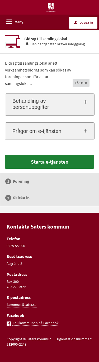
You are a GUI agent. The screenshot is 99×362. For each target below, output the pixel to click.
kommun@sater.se (21, 304)
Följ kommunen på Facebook (36, 322)
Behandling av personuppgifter (30, 104)
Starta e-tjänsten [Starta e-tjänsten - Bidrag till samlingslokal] (49, 161)
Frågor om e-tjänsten (37, 131)
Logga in (83, 22)
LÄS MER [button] (81, 83)
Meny (19, 22)
